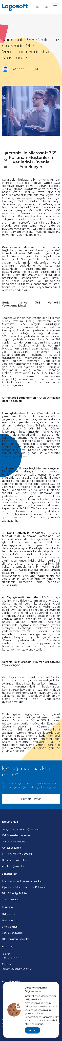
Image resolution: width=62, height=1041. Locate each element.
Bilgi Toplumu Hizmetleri (16, 939)
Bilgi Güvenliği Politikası (15, 893)
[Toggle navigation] (55, 6)
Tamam (32, 1030)
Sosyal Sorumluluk (12, 932)
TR (37, 6)
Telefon (31, 956)
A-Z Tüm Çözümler (13, 866)
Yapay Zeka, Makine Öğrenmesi (20, 829)
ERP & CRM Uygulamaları (17, 853)
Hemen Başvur (31, 798)
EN (46, 6)
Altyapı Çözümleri (12, 847)
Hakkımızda (9, 914)
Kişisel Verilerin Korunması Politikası (22, 881)
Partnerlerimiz (10, 920)
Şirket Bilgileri (10, 926)
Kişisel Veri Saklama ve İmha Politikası (23, 887)
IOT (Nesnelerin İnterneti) (16, 835)
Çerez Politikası (11, 899)
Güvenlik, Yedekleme (14, 841)
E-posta (31, 967)
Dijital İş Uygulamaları (14, 860)
